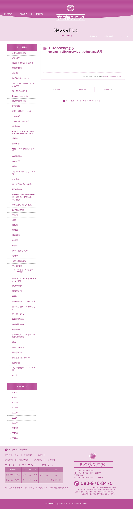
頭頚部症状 (17, 286)
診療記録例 (17, 68)
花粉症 (15, 138)
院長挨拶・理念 (11, 455)
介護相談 (16, 144)
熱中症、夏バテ (19, 314)
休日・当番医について (22, 111)
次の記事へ (107, 89)
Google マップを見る (18, 449)
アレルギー (17, 116)
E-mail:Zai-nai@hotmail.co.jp (104, 487)
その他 (15, 375)
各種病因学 (17, 161)
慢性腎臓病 (17, 352)
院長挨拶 (8, 14)
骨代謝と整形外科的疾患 (23, 63)
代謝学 (15, 73)
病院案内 (23, 14)
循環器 (15, 240)
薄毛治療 (16, 126)
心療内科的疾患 (19, 261)
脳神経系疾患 (18, 319)
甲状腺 (15, 215)
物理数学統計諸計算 (21, 78)
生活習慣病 (112, 76)
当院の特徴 (108, 16)
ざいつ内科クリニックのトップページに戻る (83, 101)
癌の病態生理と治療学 (22, 184)
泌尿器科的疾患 (19, 53)
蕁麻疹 (15, 256)
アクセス (124, 16)
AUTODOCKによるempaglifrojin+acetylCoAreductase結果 (75, 50)
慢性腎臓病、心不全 (21, 358)
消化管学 (16, 58)
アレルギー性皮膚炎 (21, 121)
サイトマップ (11, 465)
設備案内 (93, 16)
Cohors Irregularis (20, 96)
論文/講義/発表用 (19, 91)
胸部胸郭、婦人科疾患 (22, 205)
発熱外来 (16, 329)
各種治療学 (17, 156)
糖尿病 (119, 76)
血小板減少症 (18, 210)
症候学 (15, 245)
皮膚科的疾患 (18, 324)
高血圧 (15, 220)
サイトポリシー (29, 465)
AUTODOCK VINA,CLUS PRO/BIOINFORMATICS (23, 132)
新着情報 (105, 76)
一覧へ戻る (82, 89)
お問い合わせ (47, 465)
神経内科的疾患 (19, 101)
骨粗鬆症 (16, 235)
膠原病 (15, 225)
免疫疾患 (16, 363)
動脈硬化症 (17, 291)
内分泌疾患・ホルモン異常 (23, 301)
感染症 (15, 166)
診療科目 (42, 455)
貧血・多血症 (18, 347)
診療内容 (39, 14)
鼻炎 (14, 342)
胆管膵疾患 (17, 189)
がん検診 (16, 179)
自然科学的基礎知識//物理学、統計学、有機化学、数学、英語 (23, 197)
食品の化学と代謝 (20, 251)
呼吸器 (15, 230)
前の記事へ (58, 89)
